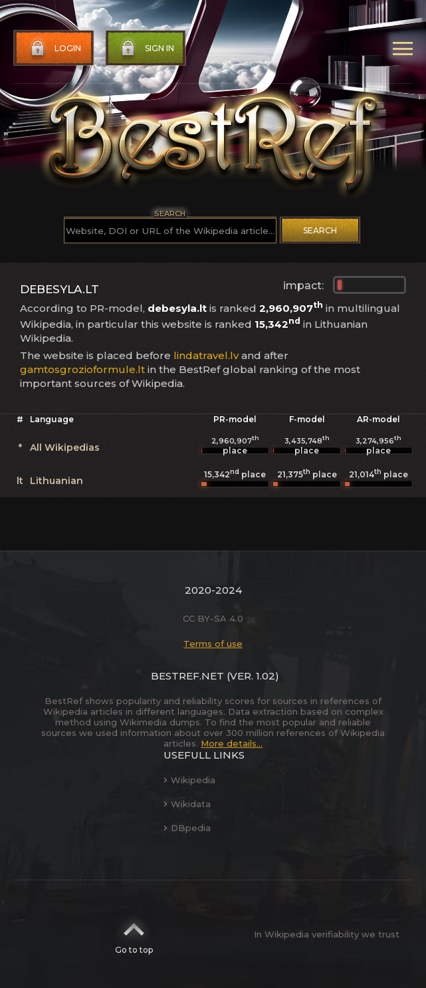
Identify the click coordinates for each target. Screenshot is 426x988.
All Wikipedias (65, 447)
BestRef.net (187, 676)
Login (54, 48)
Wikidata (187, 804)
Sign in (146, 48)
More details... (232, 743)
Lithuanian (56, 481)
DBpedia (187, 827)
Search (320, 230)
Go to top (134, 934)
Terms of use (213, 643)
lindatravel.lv (206, 355)
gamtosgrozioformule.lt (82, 369)
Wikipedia (189, 780)
